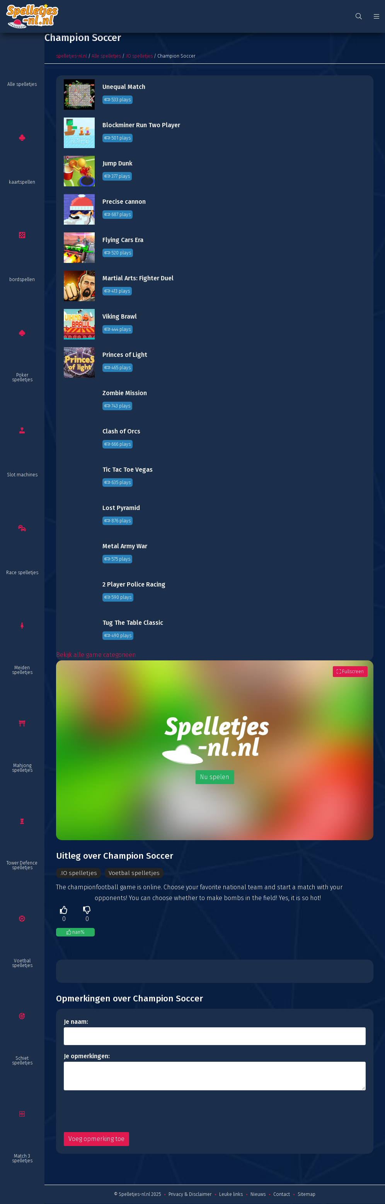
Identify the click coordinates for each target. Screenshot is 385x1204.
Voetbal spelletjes (22, 963)
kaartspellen (22, 182)
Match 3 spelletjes (22, 1158)
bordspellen (22, 279)
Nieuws (258, 1194)
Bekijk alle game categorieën (96, 654)
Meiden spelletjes (22, 670)
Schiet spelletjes (22, 1061)
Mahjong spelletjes (22, 768)
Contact (281, 1194)
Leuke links (231, 1194)
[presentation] (122, 1112)
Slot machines (22, 475)
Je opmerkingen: (87, 1056)
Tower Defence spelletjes (22, 865)
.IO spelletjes (139, 56)
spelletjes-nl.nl (71, 56)
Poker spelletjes (22, 377)
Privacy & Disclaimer (190, 1194)
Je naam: (76, 1022)
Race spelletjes (22, 572)
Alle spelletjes (22, 84)
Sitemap (306, 1194)
